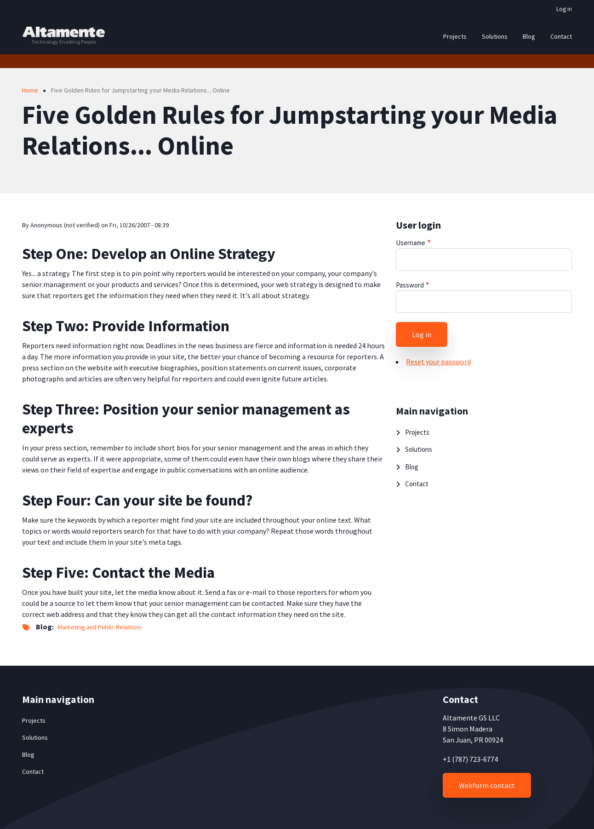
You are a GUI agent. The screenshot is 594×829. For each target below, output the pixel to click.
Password (410, 285)
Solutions (418, 449)
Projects (417, 432)
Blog (411, 466)
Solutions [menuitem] (495, 36)
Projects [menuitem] (455, 36)
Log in (564, 9)
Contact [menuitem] (561, 36)
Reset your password (438, 361)
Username (410, 242)
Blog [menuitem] (529, 36)
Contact (416, 483)
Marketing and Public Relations (99, 627)
